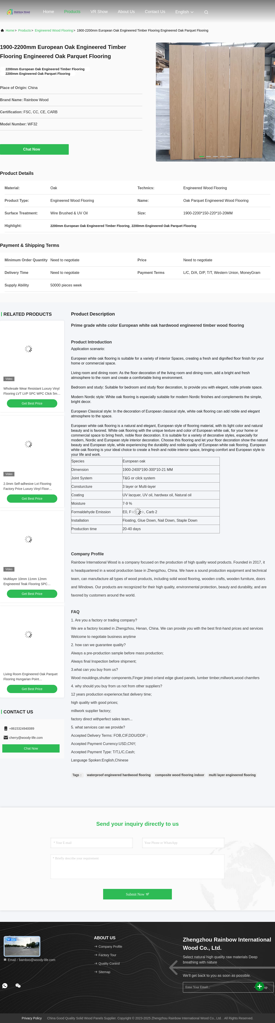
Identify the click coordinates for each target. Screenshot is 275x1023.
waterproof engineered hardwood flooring (119, 775)
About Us (126, 11)
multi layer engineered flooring (232, 775)
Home (48, 11)
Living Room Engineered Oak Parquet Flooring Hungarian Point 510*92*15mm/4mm (30, 679)
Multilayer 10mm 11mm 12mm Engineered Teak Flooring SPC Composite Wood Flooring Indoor (26, 584)
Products (72, 11)
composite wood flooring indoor (179, 775)
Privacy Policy (32, 1018)
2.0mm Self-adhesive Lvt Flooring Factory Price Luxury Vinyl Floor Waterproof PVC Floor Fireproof (27, 489)
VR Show (99, 11)
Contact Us (155, 11)
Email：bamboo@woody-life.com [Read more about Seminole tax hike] (29, 960)
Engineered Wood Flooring (54, 30)
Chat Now (34, 149)
